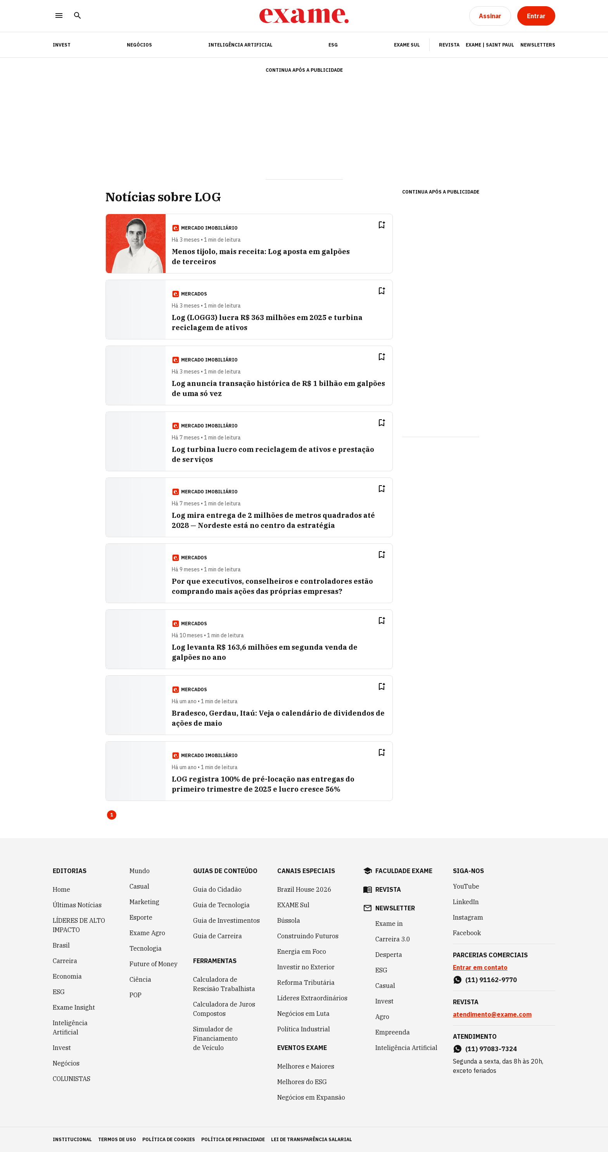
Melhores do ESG (302, 1082)
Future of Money (154, 964)
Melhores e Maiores (305, 1066)
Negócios (139, 45)
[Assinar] (490, 16)
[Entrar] (536, 16)
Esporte (141, 917)
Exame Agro (147, 933)
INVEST (62, 45)
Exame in (389, 923)
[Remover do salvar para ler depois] (381, 225)
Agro (382, 1017)
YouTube (466, 886)
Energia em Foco (301, 951)
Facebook (467, 933)
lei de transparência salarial (311, 1139)
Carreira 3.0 (392, 939)
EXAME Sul (407, 45)
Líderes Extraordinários (312, 998)
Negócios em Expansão (311, 1097)
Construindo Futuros (308, 936)
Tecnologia (146, 948)
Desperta (388, 954)
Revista (449, 45)
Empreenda (392, 1032)
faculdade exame (403, 871)
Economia (67, 976)
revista (388, 889)
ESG (333, 45)
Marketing (144, 902)
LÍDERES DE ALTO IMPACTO (79, 925)
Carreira (65, 961)
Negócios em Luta (303, 1013)
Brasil (61, 945)
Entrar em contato (480, 967)
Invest (62, 1048)
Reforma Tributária (306, 982)
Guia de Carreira (217, 936)
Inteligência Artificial (240, 45)
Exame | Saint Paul (490, 45)
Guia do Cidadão (217, 889)
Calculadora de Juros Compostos (224, 1008)
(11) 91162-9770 (491, 980)
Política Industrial (303, 1029)
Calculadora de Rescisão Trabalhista (224, 984)
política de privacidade (233, 1139)
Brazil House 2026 (304, 889)
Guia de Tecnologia (221, 905)
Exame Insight (74, 1007)
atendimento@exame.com (492, 1014)
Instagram (468, 917)
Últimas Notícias (77, 905)
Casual (139, 886)
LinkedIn (466, 902)
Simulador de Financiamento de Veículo (215, 1038)
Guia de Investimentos (226, 920)
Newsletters (537, 45)
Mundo (140, 871)
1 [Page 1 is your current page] (111, 815)
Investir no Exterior (306, 967)
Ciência (140, 979)
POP (136, 995)
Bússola (288, 920)
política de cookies (168, 1139)
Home (61, 889)
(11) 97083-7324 (491, 1049)
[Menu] (59, 16)
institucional (72, 1139)
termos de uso (117, 1139)
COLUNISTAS (71, 1079)
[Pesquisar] (77, 16)
